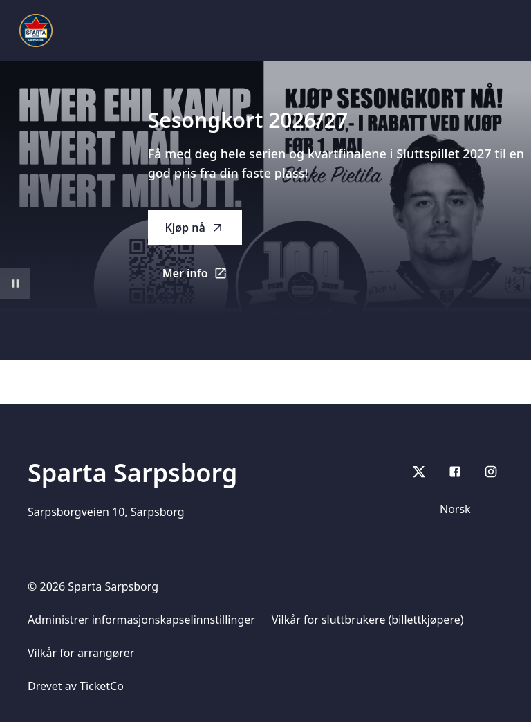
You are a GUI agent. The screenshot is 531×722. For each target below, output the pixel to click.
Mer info (202, 277)
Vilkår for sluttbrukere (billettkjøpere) (368, 619)
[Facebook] (454, 471)
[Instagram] (490, 471)
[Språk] (467, 509)
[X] (419, 471)
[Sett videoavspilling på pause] (15, 283)
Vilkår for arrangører (81, 652)
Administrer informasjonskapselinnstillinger (141, 619)
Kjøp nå (194, 227)
